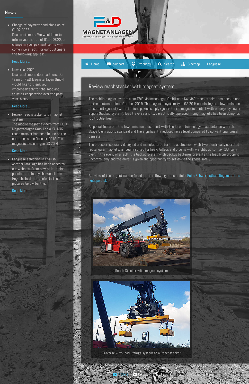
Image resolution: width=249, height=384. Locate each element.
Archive (120, 374)
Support (115, 64)
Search (166, 64)
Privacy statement (204, 374)
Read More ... (21, 61)
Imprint (177, 374)
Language (214, 64)
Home (92, 64)
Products (141, 64)
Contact (141, 374)
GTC (159, 374)
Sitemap (190, 64)
